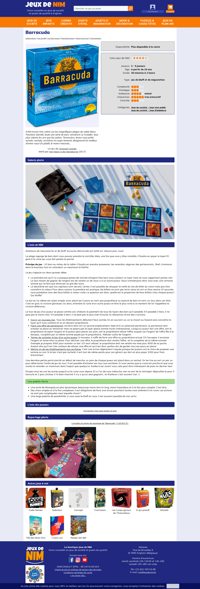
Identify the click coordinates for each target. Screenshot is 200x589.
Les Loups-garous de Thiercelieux (121, 501)
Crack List (57, 527)
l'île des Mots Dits (36, 527)
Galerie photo (31, 38)
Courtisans (100, 500)
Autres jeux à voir (86, 38)
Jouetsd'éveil (83, 22)
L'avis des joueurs (40, 404)
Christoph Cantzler (67, 148)
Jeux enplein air (167, 22)
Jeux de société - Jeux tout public (149, 107)
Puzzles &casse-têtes (147, 22)
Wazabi (164, 500)
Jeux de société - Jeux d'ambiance (150, 110)
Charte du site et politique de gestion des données (78, 569)
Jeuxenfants (48, 22)
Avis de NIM (42, 38)
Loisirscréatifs (66, 22)
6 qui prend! (143, 500)
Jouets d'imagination (101, 22)
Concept (78, 500)
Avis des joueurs (55, 38)
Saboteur (57, 500)
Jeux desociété (32, 22)
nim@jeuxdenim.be (147, 572)
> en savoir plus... (78, 575)
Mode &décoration (124, 22)
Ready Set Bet (78, 527)
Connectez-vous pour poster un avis (100, 410)
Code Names (36, 500)
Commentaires (100, 38)
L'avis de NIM (37, 245)
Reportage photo (70, 38)
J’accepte (173, 585)
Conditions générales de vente (77, 572)
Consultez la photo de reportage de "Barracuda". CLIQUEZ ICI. (100, 423)
